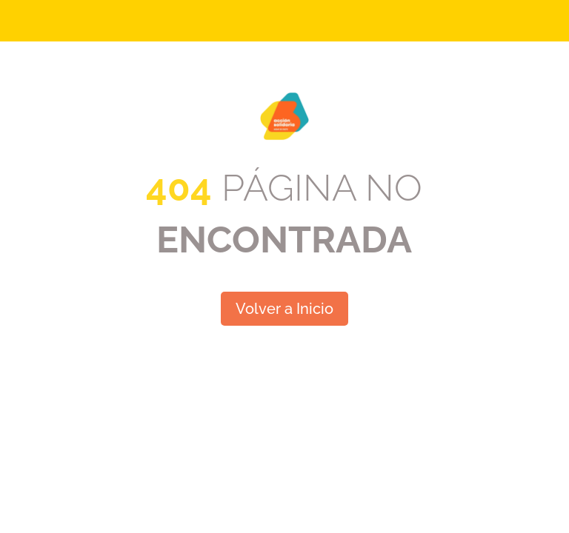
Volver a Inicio (284, 309)
